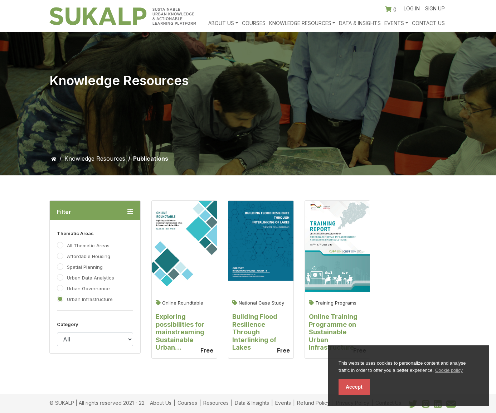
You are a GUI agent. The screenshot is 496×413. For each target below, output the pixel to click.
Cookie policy (449, 370)
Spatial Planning (85, 267)
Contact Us (428, 23)
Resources (216, 403)
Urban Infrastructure (90, 299)
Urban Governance (88, 288)
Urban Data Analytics (90, 278)
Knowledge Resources (94, 158)
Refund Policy (313, 403)
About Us (160, 403)
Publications (150, 158)
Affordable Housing (88, 256)
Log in (412, 8)
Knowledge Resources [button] (300, 23)
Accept (354, 387)
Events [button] (394, 23)
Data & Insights (360, 23)
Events (283, 403)
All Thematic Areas (88, 245)
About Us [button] (221, 23)
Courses (254, 23)
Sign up (435, 8)
